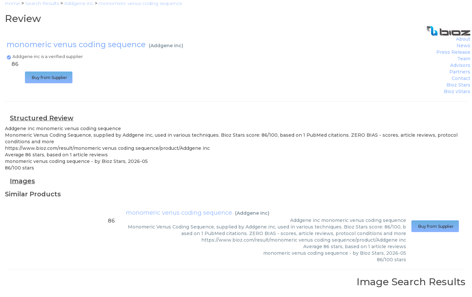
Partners (459, 72)
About (463, 39)
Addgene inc (166, 46)
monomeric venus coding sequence (179, 212)
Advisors (460, 65)
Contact (461, 78)
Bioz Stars (458, 85)
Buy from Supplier (49, 77)
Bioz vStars (457, 91)
